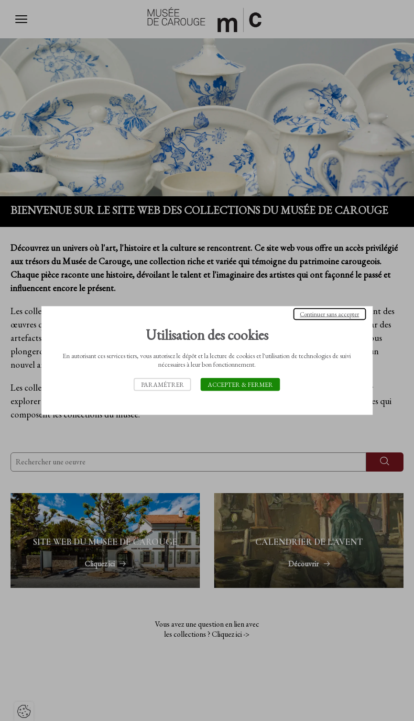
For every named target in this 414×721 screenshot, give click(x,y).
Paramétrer (162, 385)
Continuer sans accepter (329, 314)
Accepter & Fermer (240, 385)
